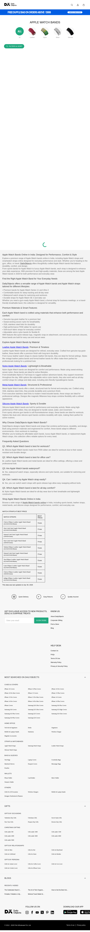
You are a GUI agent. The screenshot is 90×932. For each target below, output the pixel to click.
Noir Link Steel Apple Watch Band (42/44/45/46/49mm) (15, 529)
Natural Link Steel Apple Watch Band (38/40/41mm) (16, 535)
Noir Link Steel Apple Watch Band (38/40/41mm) (15, 541)
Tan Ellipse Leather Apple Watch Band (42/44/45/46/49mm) (16, 560)
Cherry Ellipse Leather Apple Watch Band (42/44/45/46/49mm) (17, 523)
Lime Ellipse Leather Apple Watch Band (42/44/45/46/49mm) (16, 566)
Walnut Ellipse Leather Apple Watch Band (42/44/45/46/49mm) (17, 548)
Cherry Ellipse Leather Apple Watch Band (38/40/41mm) (17, 573)
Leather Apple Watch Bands (15, 347)
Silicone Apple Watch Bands (15, 404)
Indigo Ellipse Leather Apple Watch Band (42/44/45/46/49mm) (17, 579)
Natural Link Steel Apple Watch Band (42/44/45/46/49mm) (16, 554)
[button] (45, 677)
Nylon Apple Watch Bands (14, 366)
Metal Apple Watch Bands (14, 385)
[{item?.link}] (14, 914)
